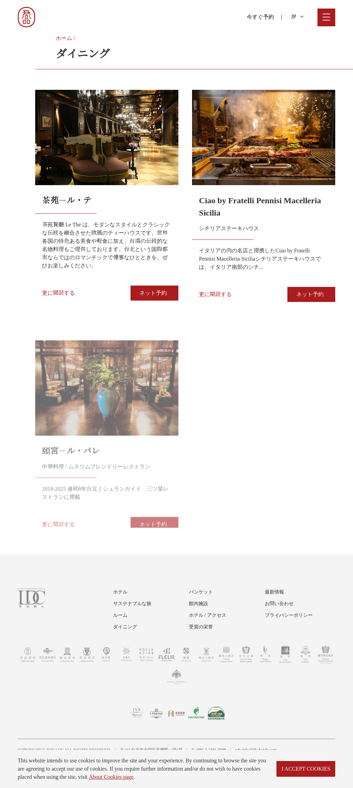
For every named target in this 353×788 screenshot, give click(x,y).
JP (297, 16)
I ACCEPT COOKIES (306, 769)
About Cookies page (111, 777)
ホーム (64, 38)
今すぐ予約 (260, 17)
